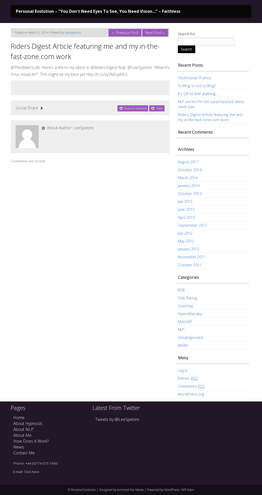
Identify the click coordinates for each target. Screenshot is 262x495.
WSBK (183, 345)
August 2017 (188, 161)
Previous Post (125, 32)
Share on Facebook (133, 108)
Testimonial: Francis (194, 77)
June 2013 (186, 209)
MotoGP (185, 321)
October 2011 (190, 264)
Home (19, 417)
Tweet (157, 108)
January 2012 (188, 248)
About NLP (23, 429)
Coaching (185, 305)
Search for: (187, 33)
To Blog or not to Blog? (197, 85)
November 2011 (191, 256)
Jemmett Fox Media (130, 490)
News (18, 447)
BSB (181, 289)
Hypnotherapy (190, 313)
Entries (188, 378)
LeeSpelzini (73, 32)
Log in (183, 370)
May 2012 (186, 241)
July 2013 (185, 201)
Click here (31, 471)
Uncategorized (190, 337)
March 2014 (188, 177)
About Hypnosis (27, 423)
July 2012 (185, 233)
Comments (191, 386)
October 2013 (190, 193)
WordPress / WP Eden (179, 490)
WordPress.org (191, 394)
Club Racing (187, 297)
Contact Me (24, 453)
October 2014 (190, 169)
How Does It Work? (31, 441)
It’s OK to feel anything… (198, 93)
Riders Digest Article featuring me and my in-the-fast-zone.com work (210, 117)
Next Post (155, 32)
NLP (181, 329)
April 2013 (186, 217)
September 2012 (192, 225)
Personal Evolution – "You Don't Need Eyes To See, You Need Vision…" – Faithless (98, 11)
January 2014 (188, 185)
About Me (22, 435)
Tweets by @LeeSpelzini (117, 419)
